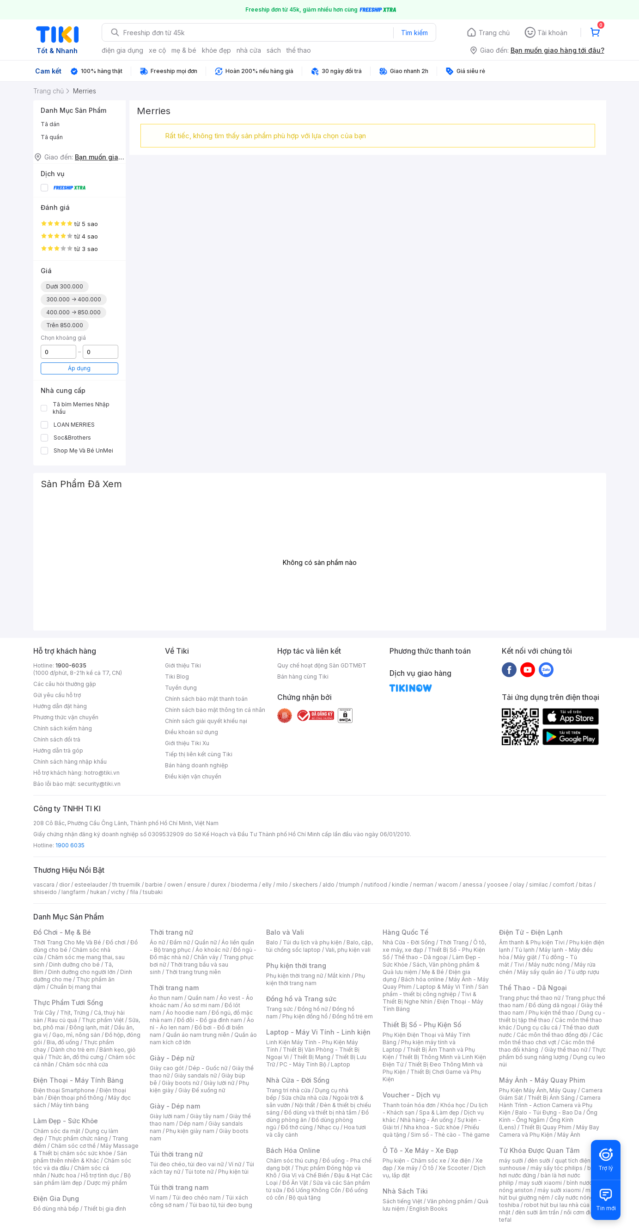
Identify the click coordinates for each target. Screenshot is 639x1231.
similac (538, 884)
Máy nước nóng (549, 964)
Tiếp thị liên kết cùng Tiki (198, 754)
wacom (448, 884)
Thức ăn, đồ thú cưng (75, 1056)
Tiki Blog (177, 676)
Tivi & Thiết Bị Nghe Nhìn (429, 998)
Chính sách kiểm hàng (62, 728)
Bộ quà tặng (305, 1197)
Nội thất (305, 1105)
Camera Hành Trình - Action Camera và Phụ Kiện (550, 1105)
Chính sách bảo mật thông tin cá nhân (215, 709)
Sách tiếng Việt (402, 1201)
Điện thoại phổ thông (75, 1097)
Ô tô (428, 1167)
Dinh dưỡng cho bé (74, 964)
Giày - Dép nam (175, 1106)
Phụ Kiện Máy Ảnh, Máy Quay (538, 1090)
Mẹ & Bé (433, 971)
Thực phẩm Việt (103, 1020)
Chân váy (206, 957)
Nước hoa (63, 1175)
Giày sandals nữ (195, 1075)
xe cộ (157, 50)
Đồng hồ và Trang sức (301, 999)
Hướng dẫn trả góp (58, 750)
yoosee (497, 884)
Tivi (519, 964)
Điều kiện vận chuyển (193, 776)
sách (274, 50)
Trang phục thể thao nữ (529, 997)
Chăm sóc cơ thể (73, 1145)
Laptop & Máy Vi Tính (445, 986)
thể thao (298, 50)
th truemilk (126, 884)
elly (267, 884)
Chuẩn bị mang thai (75, 986)
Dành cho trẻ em (73, 1049)
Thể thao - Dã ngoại (421, 957)
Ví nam (159, 1197)
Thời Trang (454, 942)
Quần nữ (206, 942)
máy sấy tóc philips (556, 1167)
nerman (423, 884)
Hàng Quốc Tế (405, 932)
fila (134, 891)
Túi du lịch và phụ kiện (312, 942)
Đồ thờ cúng (297, 1127)
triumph (349, 884)
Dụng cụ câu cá (537, 1027)
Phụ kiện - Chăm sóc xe (414, 1160)
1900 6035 (70, 845)
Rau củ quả (62, 1020)
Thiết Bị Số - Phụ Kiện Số (422, 1025)
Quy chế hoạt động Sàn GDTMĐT (321, 665)
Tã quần (52, 137)
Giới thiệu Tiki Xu (187, 743)
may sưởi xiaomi (540, 1182)
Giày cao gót (167, 1068)
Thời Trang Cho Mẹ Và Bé (67, 942)
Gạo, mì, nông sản (76, 1034)
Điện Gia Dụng (56, 1198)
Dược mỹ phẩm (107, 1182)
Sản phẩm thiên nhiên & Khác (80, 1157)
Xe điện (461, 1160)
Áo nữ (157, 942)
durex (218, 884)
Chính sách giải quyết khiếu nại (206, 720)
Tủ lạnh (525, 949)
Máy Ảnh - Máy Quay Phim (542, 1080)
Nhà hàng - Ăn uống (426, 1119)
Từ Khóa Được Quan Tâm (539, 1150)
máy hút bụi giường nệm (548, 1194)
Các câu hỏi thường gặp (64, 683)
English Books (428, 1208)
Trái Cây (44, 1012)
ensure (196, 884)
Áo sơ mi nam (202, 1005)
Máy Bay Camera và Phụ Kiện (549, 1131)
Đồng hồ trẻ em (352, 1016)
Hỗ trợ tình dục (100, 1175)
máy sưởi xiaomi (559, 1190)
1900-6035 (70, 665)
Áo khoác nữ (212, 949)
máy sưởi (511, 1160)
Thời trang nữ (171, 932)
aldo (329, 884)
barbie (154, 884)
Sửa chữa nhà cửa (304, 1097)
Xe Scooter (453, 1167)
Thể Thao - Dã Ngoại (533, 988)
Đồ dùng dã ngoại (552, 1005)
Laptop (340, 1064)
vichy (118, 891)
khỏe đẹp (216, 50)
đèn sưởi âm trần (537, 1212)
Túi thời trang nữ (176, 1154)
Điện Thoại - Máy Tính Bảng (78, 1080)
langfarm (73, 891)
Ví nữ (234, 1164)
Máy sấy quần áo (540, 971)
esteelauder (91, 884)
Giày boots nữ (180, 1082)
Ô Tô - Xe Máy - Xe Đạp (420, 1150)
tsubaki (153, 891)
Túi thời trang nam (179, 1187)
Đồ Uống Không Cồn (314, 1190)
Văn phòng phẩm (450, 1201)
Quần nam (201, 997)
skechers (305, 884)
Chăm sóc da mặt (56, 1130)
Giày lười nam (167, 1116)
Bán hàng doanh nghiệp (196, 765)
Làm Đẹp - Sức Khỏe (65, 1121)
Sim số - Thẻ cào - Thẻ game (450, 1134)
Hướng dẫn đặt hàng (60, 706)
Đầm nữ (180, 942)
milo (282, 884)
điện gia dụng (122, 50)
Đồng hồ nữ (313, 1008)
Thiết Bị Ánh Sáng (551, 1097)
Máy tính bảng (70, 1105)
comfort (563, 884)
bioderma (244, 884)
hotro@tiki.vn (102, 772)
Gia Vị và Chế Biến (305, 1175)
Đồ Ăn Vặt (295, 1182)
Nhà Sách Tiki (405, 1191)
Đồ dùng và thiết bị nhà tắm (320, 1112)
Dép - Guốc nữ (208, 1068)
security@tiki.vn (99, 783)
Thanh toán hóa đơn (409, 1105)
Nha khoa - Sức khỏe (432, 1127)
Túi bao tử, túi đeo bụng (220, 1204)
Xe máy (407, 1167)
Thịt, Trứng (74, 1012)
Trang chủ (494, 33)
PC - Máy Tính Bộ (303, 1064)
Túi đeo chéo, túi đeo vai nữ (187, 1164)
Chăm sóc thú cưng (292, 1160)
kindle (400, 884)
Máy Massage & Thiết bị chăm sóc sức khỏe (86, 1149)
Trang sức (279, 1008)
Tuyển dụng (181, 687)
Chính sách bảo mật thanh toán (206, 698)
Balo (272, 942)
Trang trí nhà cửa (288, 1090)
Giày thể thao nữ (565, 1049)
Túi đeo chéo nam (196, 1197)
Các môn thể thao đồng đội (552, 1034)
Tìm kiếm (414, 33)
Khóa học (452, 1105)
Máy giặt (525, 957)
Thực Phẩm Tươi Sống (68, 1002)
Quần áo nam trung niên (198, 1034)
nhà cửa (249, 50)
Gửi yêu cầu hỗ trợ (57, 695)
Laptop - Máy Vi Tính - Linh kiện (318, 1032)
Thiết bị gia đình (105, 1208)
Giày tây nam (207, 1116)
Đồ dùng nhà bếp (56, 1208)
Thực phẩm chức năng (78, 1138)
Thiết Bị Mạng (311, 1056)
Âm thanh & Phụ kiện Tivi (532, 942)
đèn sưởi (539, 1160)
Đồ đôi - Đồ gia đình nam (209, 1020)
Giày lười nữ (219, 1082)
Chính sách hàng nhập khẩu (70, 761)
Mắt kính (339, 975)
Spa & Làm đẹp (439, 1112)
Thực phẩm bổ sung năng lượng (552, 1053)
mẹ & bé (183, 50)
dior (64, 884)
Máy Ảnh (568, 1134)
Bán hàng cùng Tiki (303, 676)
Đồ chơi (116, 942)
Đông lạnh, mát (89, 1027)
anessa (472, 884)
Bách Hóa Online (293, 1150)
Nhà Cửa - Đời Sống (297, 1080)
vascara (44, 884)
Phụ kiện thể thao (551, 1012)
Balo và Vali (285, 932)
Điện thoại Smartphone (64, 1090)
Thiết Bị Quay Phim (546, 1127)
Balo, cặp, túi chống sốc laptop (319, 946)
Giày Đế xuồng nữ (201, 1090)
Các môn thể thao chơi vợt (551, 1038)
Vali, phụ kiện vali (348, 949)
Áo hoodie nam (186, 1012)
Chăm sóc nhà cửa (83, 1064)
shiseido (45, 891)
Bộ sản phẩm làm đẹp (82, 1179)
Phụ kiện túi (233, 1171)
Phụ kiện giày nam (190, 1130)
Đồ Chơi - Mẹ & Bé (62, 932)
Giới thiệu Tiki (183, 665)
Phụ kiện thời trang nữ (294, 975)
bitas (585, 884)
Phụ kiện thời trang (296, 965)
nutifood (375, 884)
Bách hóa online (422, 979)
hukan (98, 891)
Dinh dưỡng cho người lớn (82, 971)
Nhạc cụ (328, 1127)
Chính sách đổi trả (56, 739)
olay (518, 884)
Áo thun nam (166, 997)
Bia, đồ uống (63, 1042)
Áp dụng (79, 368)
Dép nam (191, 1123)
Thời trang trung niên (193, 971)
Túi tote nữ (199, 1171)
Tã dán (50, 124)
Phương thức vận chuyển (65, 717)
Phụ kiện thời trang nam (315, 979)
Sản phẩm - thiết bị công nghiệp (435, 990)
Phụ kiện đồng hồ (305, 1016)
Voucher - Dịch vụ (411, 1095)
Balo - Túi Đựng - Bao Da (548, 1112)
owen (175, 884)
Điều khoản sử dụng (191, 732)
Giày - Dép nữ (172, 1058)
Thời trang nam (174, 988)
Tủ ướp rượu (583, 971)
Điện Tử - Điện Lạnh (531, 932)
